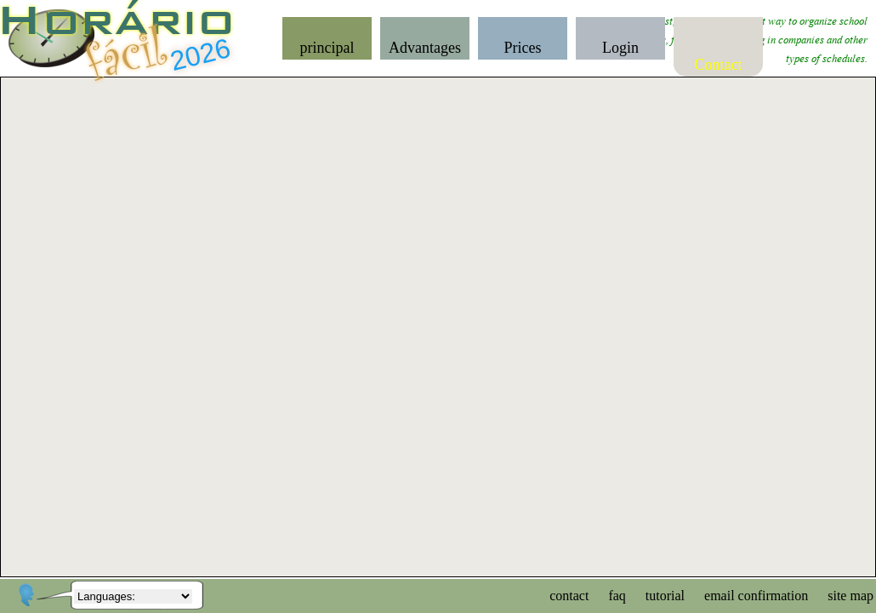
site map (850, 595)
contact (569, 595)
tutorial (665, 595)
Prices (523, 47)
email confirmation (756, 595)
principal (327, 47)
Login (620, 47)
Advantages (425, 47)
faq (616, 595)
